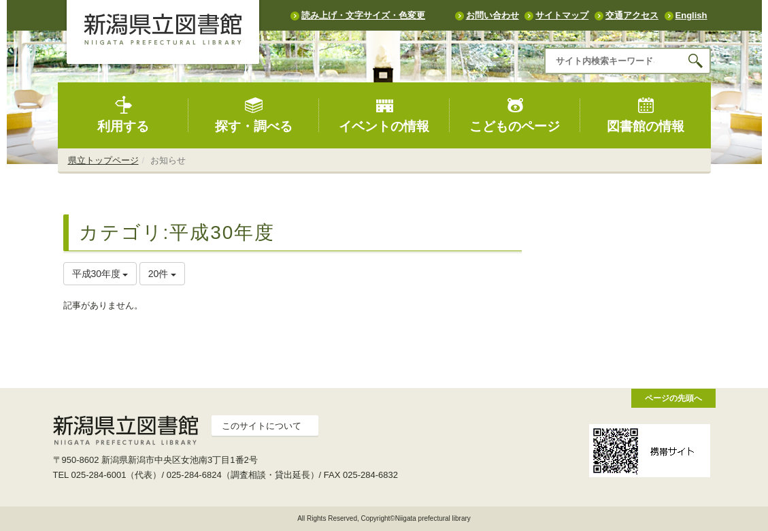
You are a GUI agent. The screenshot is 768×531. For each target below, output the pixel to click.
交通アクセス (631, 15)
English (691, 15)
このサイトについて (261, 426)
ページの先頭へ (673, 397)
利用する (123, 114)
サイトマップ (561, 15)
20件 (162, 273)
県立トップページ (103, 160)
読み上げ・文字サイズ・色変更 (363, 15)
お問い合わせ (492, 15)
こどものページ (514, 114)
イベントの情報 (384, 114)
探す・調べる (254, 114)
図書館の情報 (645, 114)
